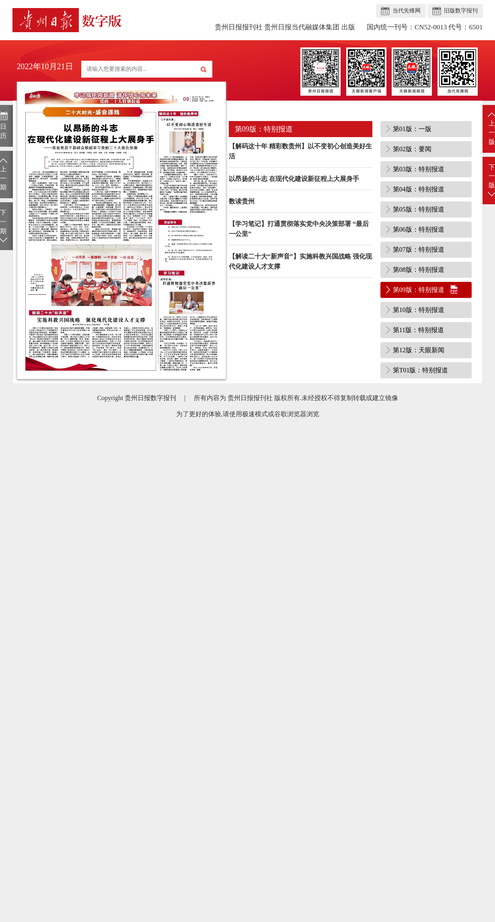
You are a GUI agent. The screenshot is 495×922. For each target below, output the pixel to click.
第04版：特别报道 (418, 189)
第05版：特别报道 (418, 209)
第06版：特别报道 (418, 229)
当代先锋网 (406, 11)
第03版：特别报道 (418, 169)
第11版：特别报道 (418, 329)
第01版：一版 (412, 128)
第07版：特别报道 (418, 249)
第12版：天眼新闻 (418, 350)
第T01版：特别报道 (420, 370)
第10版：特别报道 (418, 309)
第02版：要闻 (412, 149)
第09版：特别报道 (418, 289)
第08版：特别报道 (418, 269)
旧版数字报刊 (461, 11)
